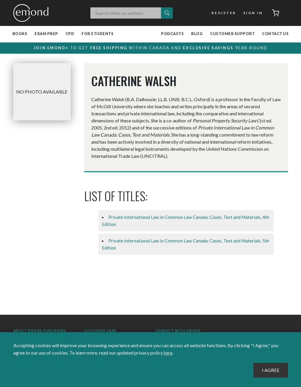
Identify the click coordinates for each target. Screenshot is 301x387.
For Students (97, 34)
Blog (197, 34)
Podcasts (172, 34)
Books (19, 34)
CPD (70, 34)
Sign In (251, 13)
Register (223, 13)
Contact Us (275, 34)
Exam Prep (46, 34)
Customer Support (232, 34)
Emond (32, 13)
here (168, 353)
